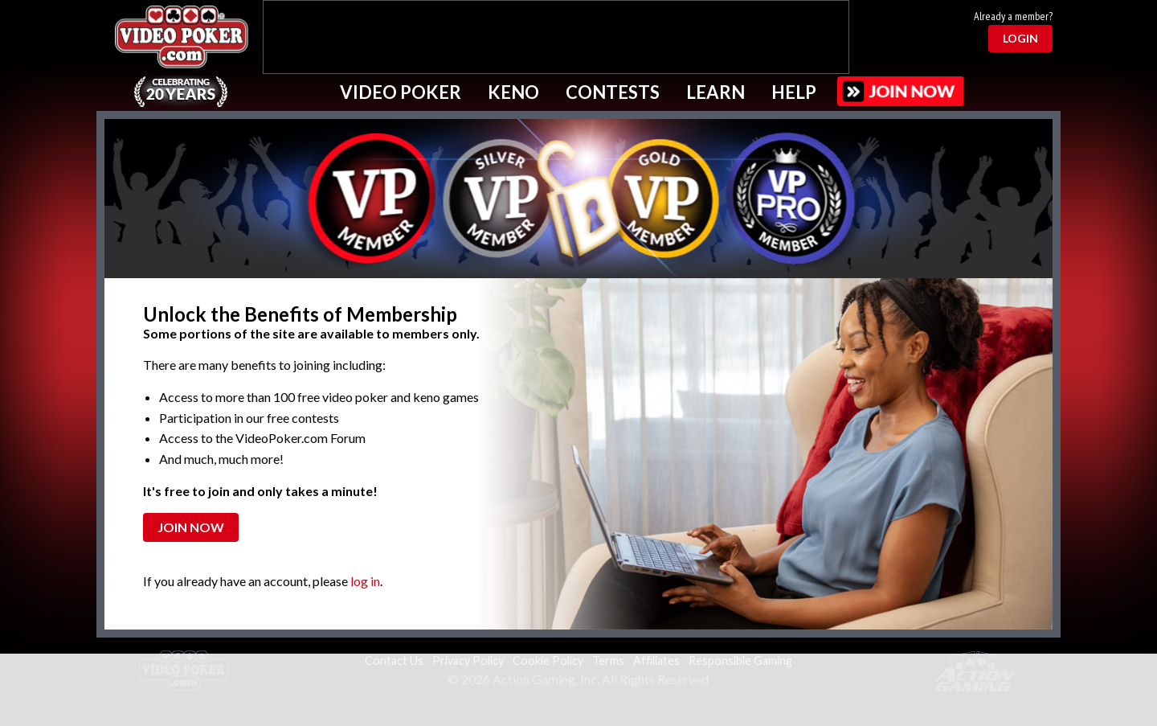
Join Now (190, 527)
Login (1020, 38)
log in (365, 581)
